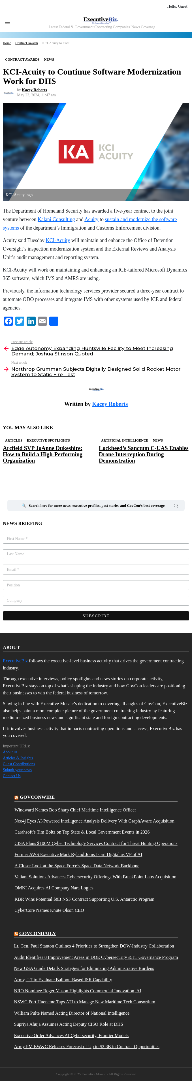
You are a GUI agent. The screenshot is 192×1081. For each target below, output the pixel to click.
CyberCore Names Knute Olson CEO (49, 910)
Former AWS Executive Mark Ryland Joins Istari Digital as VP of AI (78, 854)
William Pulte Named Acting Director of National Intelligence (72, 1013)
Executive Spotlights (48, 440)
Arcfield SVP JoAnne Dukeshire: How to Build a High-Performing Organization (42, 454)
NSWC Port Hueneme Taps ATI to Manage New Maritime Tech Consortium (84, 1001)
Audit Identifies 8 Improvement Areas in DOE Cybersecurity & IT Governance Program (96, 957)
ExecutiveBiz (15, 661)
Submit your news (17, 770)
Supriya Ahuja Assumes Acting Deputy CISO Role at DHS (68, 1024)
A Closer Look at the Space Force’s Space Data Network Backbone (76, 865)
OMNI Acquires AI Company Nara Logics (53, 888)
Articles (13, 440)
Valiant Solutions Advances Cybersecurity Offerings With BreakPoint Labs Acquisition (95, 876)
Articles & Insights (18, 758)
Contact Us (12, 776)
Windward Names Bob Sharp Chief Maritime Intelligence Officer (75, 810)
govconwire (37, 797)
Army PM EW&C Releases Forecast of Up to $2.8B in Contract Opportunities (86, 1046)
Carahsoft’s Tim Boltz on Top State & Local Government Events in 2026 (82, 832)
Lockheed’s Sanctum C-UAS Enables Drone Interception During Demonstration (144, 454)
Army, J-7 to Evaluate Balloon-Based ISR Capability (63, 979)
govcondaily (37, 933)
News (158, 440)
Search (176, 506)
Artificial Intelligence (124, 440)
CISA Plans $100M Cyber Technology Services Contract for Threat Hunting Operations (95, 843)
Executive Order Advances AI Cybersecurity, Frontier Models (71, 1035)
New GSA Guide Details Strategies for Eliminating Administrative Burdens (84, 968)
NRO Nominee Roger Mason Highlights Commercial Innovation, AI (77, 990)
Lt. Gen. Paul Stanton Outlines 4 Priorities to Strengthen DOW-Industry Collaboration (94, 946)
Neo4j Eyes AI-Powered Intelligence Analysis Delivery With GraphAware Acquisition (94, 821)
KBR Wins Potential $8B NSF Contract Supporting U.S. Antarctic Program (84, 899)
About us (10, 752)
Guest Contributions (19, 764)
